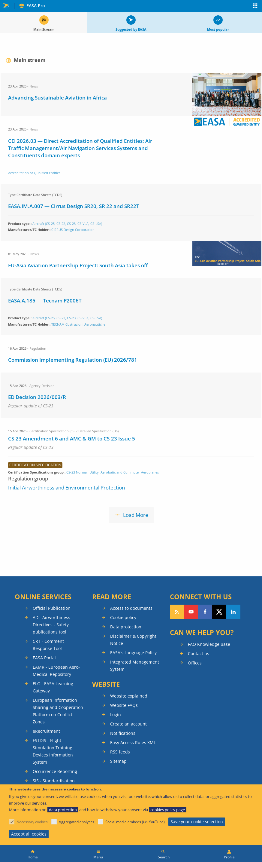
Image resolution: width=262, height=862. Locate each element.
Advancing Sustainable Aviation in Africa (57, 97)
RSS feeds (120, 752)
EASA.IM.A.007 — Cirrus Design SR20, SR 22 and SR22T (73, 206)
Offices (195, 663)
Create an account (128, 724)
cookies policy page (167, 809)
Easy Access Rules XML (133, 742)
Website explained (128, 696)
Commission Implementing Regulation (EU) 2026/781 (72, 359)
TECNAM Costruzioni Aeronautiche (78, 324)
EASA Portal (44, 658)
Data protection (125, 627)
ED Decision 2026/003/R (37, 397)
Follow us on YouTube (191, 612)
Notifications (122, 733)
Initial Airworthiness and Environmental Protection (66, 487)
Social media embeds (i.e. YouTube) (135, 821)
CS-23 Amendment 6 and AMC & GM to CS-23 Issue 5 (71, 438)
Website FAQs (124, 705)
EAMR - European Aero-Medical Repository (56, 670)
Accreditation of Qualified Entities (34, 173)
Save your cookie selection (196, 821)
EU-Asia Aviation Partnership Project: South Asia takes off (78, 265)
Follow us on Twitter (219, 612)
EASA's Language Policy (133, 652)
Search (164, 857)
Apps (255, 6)
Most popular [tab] (218, 29)
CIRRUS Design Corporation (73, 230)
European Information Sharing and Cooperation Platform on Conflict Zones (58, 711)
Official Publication (52, 608)
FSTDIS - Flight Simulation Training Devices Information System (53, 751)
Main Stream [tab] (44, 29)
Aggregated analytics (76, 821)
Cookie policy (123, 617)
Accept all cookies (29, 834)
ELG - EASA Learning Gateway (53, 687)
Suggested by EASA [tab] (131, 29)
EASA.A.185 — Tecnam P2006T (45, 300)
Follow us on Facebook (205, 612)
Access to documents (131, 608)
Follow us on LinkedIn (233, 612)
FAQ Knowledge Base (209, 644)
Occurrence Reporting (55, 771)
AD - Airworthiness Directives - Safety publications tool (51, 625)
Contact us (198, 653)
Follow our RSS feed (177, 612)
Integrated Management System (134, 665)
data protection (63, 809)
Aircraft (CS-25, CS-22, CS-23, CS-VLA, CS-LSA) (67, 223)
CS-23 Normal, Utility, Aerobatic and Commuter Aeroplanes (112, 472)
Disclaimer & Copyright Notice (133, 639)
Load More (135, 514)
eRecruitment (46, 731)
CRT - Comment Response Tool (48, 644)
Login (115, 714)
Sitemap (118, 761)
